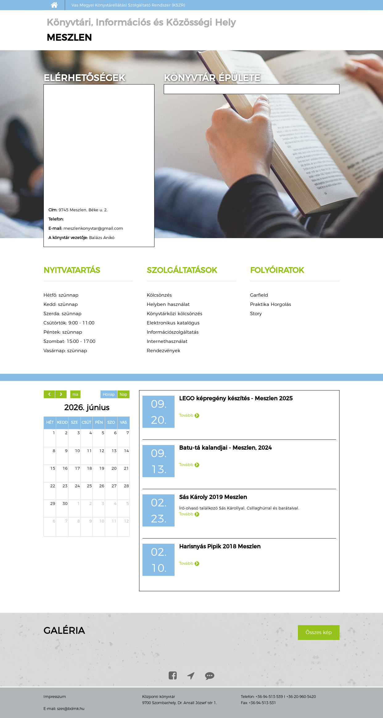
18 (89, 468)
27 (114, 485)
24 (77, 485)
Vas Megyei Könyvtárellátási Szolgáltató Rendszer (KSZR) (128, 4)
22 (52, 485)
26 (101, 485)
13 (114, 450)
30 (65, 503)
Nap (123, 394)
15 (52, 468)
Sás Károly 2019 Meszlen (213, 497)
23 (65, 485)
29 (52, 503)
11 (89, 450)
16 (65, 468)
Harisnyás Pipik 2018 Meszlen (220, 546)
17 (77, 468)
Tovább (189, 415)
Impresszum (54, 696)
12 (101, 450)
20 (114, 468)
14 (126, 450)
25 (89, 485)
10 (77, 450)
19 (101, 468)
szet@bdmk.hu (70, 708)
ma (75, 394)
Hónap (108, 394)
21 (126, 468)
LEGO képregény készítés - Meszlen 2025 (236, 398)
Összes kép (319, 632)
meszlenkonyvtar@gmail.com (93, 228)
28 (126, 485)
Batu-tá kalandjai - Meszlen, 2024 (225, 447)
